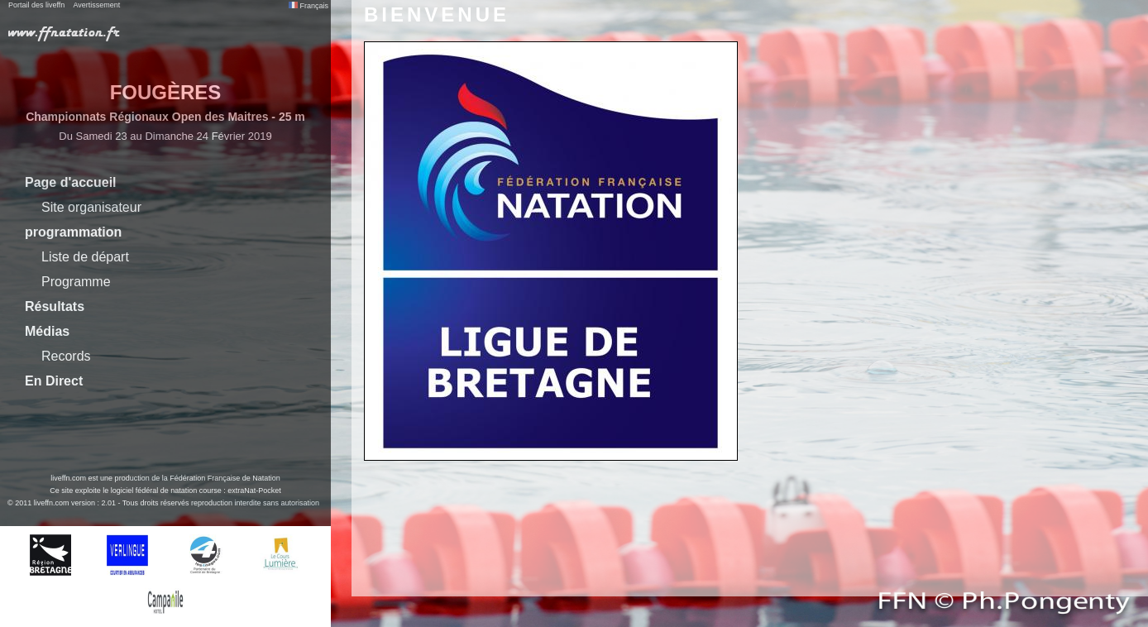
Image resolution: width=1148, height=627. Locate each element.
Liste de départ (85, 257)
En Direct (54, 381)
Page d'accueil (71, 182)
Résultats (54, 306)
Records (66, 356)
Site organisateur (91, 207)
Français (308, 6)
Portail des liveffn (36, 5)
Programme (76, 282)
